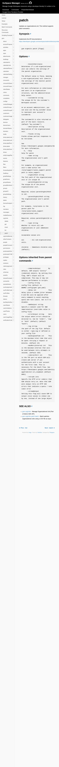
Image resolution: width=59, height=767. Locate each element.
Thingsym (51, 432)
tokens (9, 299)
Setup (3, 21)
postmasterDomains (9, 251)
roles (9, 269)
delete (10, 221)
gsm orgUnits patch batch (30, 416)
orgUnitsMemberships (9, 236)
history (9, 197)
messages (9, 212)
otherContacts (9, 239)
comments (9, 95)
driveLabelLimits (9, 137)
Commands (15, 10)
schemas (9, 272)
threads (9, 296)
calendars (9, 71)
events (9, 158)
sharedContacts (9, 278)
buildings (9, 59)
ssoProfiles (9, 293)
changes (9, 77)
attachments (9, 56)
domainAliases (9, 128)
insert (10, 227)
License (4, 18)
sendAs (9, 275)
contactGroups (9, 107)
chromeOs (9, 80)
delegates (9, 119)
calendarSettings (9, 74)
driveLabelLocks (9, 140)
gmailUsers (9, 179)
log (9, 206)
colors (9, 92)
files (9, 164)
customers (9, 113)
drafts (9, 134)
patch (10, 233)
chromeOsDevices (9, 83)
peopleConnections (9, 245)
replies (9, 260)
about (9, 41)
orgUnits (9, 218)
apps (9, 50)
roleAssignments (9, 266)
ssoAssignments (9, 287)
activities (9, 47)
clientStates (9, 89)
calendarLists (9, 65)
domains (9, 131)
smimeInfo (9, 281)
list (5, 230)
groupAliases (9, 182)
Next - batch (50, 428)
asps (9, 53)
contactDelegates (9, 104)
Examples (4, 24)
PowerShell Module (27, 10)
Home (3, 15)
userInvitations (9, 308)
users (9, 314)
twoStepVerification (9, 302)
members (9, 209)
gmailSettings (9, 176)
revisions (9, 263)
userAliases (9, 305)
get (10, 224)
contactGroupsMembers (9, 110)
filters (9, 167)
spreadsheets (9, 284)
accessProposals (9, 44)
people (9, 242)
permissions (9, 248)
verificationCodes (9, 320)
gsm (8, 38)
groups (9, 188)
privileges (9, 257)
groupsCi (9, 191)
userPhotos (9, 311)
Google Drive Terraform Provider (12, 12)
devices (9, 122)
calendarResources (9, 68)
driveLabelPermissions (9, 143)
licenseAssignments (9, 203)
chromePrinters (9, 86)
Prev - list (23, 428)
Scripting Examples (8, 35)
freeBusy (9, 173)
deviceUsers (9, 125)
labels (9, 200)
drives (9, 152)
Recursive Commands (5, 31)
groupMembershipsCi (9, 185)
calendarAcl (9, 62)
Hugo (30, 432)
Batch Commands (7, 27)
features (9, 161)
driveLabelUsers (9, 149)
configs (9, 101)
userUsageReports (9, 317)
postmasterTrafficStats (9, 254)
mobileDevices (9, 215)
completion (9, 98)
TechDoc (39, 432)
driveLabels (9, 146)
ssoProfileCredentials (9, 290)
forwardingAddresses (9, 170)
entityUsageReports (9, 155)
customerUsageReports (9, 116)
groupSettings (9, 194)
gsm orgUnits (26, 411)
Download (5, 10)
